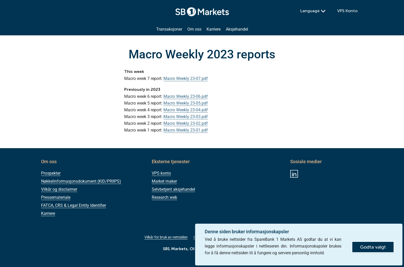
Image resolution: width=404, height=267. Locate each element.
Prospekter (51, 173)
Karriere (214, 29)
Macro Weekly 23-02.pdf (185, 123)
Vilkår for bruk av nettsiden (166, 237)
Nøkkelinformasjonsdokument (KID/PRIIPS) (81, 181)
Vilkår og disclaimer (59, 189)
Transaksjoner (169, 29)
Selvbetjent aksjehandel (173, 189)
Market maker (164, 181)
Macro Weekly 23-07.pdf (185, 78)
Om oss (194, 29)
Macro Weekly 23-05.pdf (185, 103)
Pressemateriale (55, 197)
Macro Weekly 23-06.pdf (185, 96)
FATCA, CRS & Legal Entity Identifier (73, 205)
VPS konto (161, 173)
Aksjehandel (237, 29)
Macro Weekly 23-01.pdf (185, 130)
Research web (164, 197)
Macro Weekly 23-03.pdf (185, 116)
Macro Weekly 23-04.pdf (185, 109)
